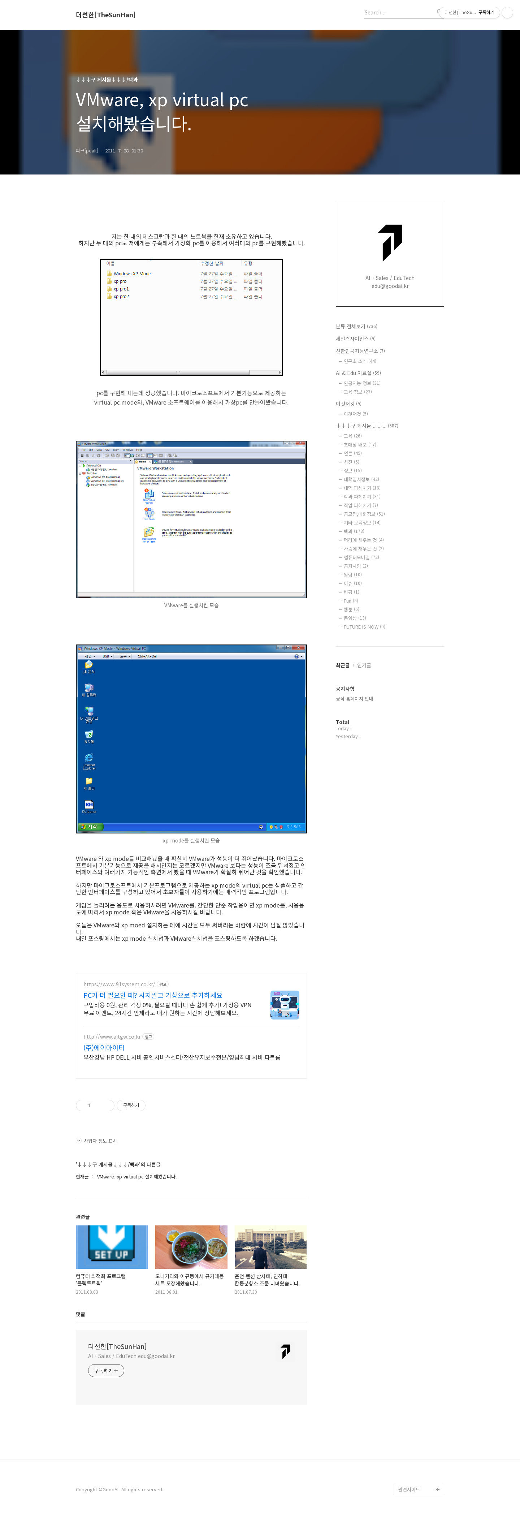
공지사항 (356, 565)
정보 (353, 470)
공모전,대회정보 (364, 513)
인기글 (364, 665)
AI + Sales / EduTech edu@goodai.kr (131, 1377)
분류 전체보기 (356, 326)
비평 (351, 592)
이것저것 (348, 403)
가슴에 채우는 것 (364, 548)
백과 (354, 531)
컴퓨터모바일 (361, 557)
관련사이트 (409, 1510)
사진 (351, 461)
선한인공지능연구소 (360, 350)
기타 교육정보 (362, 522)
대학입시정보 (361, 479)
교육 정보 (358, 391)
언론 (353, 453)
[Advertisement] (191, 1036)
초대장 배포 (360, 444)
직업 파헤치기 (361, 505)
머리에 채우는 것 (364, 539)
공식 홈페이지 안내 (354, 698)
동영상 (355, 618)
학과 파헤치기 (362, 496)
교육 (353, 435)
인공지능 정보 (362, 383)
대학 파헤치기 (362, 487)
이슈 (353, 583)
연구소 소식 (360, 361)
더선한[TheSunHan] (106, 15)
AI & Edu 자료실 (358, 372)
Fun (351, 600)
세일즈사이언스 (356, 338)
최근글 (343, 665)
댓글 (80, 1335)
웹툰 (351, 609)
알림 (353, 574)
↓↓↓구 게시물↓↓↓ (367, 425)
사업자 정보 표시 (96, 1162)
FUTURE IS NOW (364, 626)
